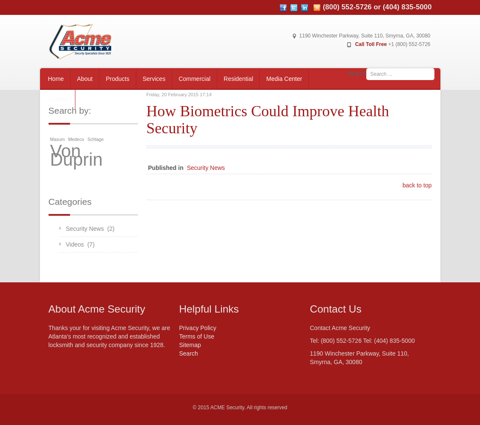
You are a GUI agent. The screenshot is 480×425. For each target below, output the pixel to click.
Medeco (76, 139)
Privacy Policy (197, 327)
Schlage (95, 139)
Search (356, 73)
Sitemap (190, 345)
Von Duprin (76, 155)
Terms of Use (196, 336)
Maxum (57, 139)
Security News (206, 167)
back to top (417, 185)
